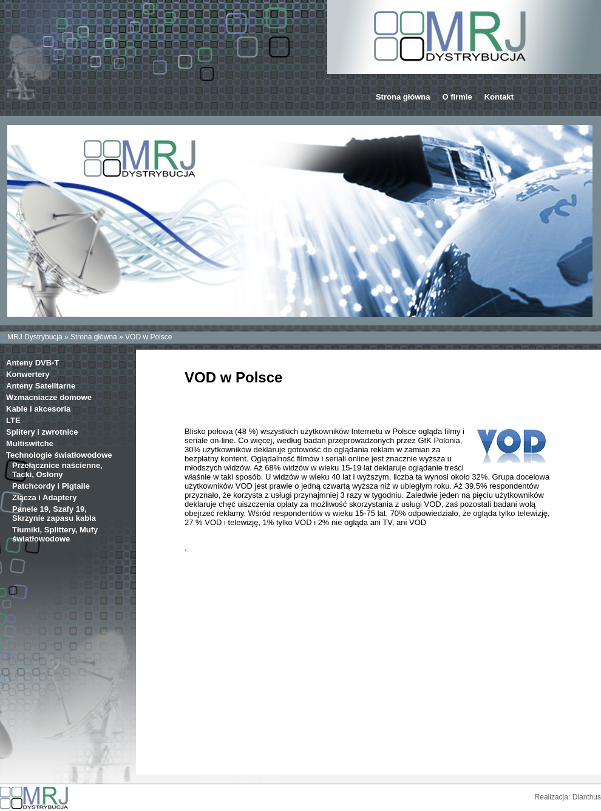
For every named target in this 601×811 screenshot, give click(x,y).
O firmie (457, 96)
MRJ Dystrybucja (35, 337)
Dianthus (586, 797)
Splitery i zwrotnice (42, 431)
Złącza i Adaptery (44, 497)
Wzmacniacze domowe (49, 397)
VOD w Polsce (148, 337)
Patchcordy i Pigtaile (51, 485)
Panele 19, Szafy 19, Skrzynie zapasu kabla (54, 513)
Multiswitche (29, 443)
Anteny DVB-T (32, 362)
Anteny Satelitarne (40, 385)
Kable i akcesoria (38, 408)
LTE (13, 420)
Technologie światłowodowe (59, 455)
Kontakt (499, 96)
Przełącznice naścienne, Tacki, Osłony (57, 470)
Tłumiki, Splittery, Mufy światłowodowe (55, 534)
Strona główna (403, 96)
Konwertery (28, 374)
